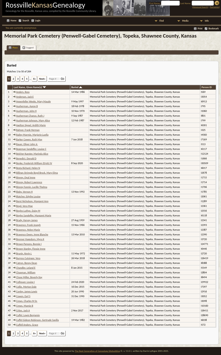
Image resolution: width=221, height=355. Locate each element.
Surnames (214, 7)
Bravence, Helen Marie (28, 229)
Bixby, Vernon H (24, 191)
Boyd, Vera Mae (24, 206)
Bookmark (213, 28)
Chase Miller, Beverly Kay (29, 277)
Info (207, 20)
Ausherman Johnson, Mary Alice (33, 120)
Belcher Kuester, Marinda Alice (32, 153)
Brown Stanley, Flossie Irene (30, 248)
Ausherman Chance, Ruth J (30, 115)
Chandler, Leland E (25, 267)
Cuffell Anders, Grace (27, 324)
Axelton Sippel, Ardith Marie (31, 125)
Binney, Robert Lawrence (29, 182)
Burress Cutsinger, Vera (28, 258)
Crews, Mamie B (24, 305)
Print (200, 28)
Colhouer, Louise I (25, 282)
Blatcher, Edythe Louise (28, 196)
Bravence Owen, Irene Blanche (32, 234)
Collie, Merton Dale (26, 286)
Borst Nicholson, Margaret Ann (32, 201)
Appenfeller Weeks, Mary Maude (33, 101)
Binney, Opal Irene (25, 177)
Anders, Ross (23, 92)
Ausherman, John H (26, 111)
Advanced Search (200, 7)
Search (25, 20)
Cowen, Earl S (23, 296)
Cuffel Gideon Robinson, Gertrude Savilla (37, 320)
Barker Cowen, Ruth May (29, 139)
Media (185, 20)
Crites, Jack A (23, 310)
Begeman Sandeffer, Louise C (31, 149)
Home (13, 20)
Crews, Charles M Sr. (26, 301)
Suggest (28, 47)
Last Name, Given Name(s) (30, 87)
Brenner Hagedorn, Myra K (30, 239)
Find (161, 20)
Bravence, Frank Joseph (28, 225)
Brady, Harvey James (27, 220)
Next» (42, 78)
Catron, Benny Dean (26, 263)
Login (37, 20)
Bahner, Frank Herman (28, 130)
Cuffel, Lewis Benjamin (28, 315)
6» (34, 78)
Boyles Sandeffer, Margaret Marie (33, 215)
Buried (76, 87)
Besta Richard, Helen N (28, 168)
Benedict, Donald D (26, 158)
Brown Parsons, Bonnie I (29, 244)
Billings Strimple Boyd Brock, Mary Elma (37, 172)
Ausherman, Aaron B (27, 106)
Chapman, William (25, 272)
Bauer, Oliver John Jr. (27, 144)
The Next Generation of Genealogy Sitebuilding (97, 351)
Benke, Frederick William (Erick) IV (34, 163)
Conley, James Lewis (26, 291)
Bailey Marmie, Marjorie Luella (32, 134)
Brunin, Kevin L (24, 253)
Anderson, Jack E (25, 96)
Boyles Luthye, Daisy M (28, 210)
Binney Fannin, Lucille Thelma (31, 187)
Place (13, 47)
